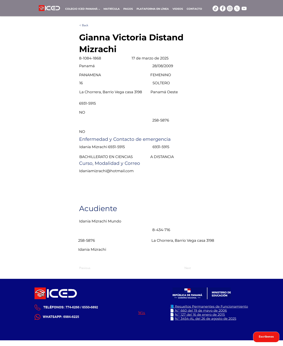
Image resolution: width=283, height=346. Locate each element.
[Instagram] (230, 8)
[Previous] (91, 268)
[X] (237, 8)
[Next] (181, 268)
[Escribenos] (266, 337)
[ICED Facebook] (223, 8)
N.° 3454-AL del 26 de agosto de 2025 (205, 319)
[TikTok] (215, 8)
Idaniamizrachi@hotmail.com (106, 171)
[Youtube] (244, 8)
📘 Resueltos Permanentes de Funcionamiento (209, 307)
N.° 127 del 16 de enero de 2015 (200, 315)
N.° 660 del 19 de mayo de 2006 (200, 311)
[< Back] (91, 25)
